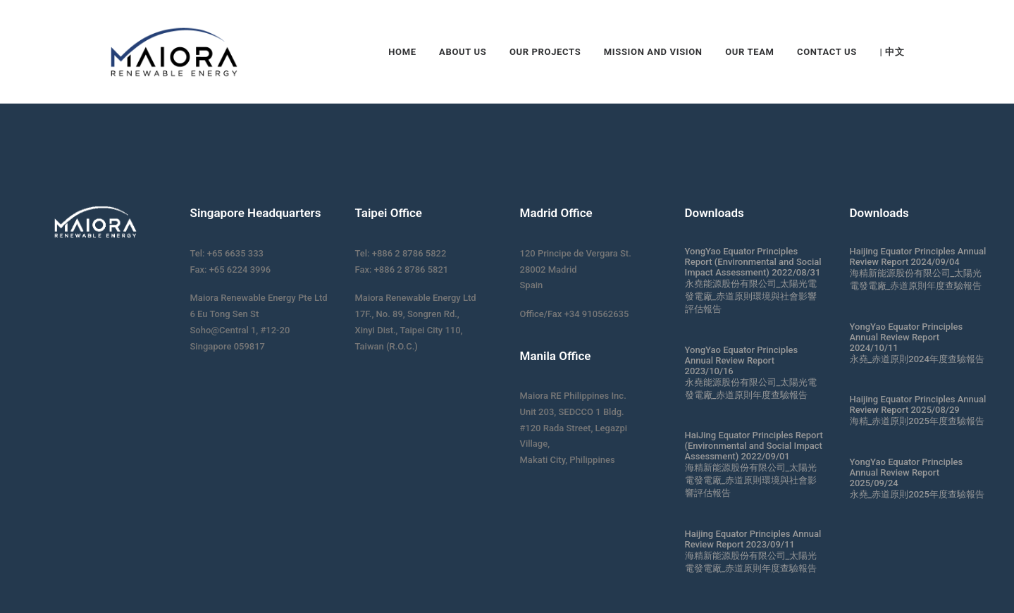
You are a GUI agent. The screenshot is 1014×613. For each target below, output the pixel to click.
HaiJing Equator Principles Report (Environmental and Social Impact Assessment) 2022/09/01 (754, 446)
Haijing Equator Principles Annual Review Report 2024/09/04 (918, 256)
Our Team (749, 52)
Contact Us (827, 52)
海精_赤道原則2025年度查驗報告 (917, 421)
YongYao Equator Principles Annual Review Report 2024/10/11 (906, 337)
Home (402, 52)
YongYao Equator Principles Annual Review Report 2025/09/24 (906, 472)
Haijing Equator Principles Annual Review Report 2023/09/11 (753, 539)
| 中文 (891, 51)
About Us (462, 52)
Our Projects (545, 52)
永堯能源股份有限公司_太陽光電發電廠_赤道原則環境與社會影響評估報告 (751, 296)
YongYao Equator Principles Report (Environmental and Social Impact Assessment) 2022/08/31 (753, 262)
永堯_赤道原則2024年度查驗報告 (917, 359)
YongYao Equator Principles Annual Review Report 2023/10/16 (741, 360)
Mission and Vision (653, 52)
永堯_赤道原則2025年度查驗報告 (917, 494)
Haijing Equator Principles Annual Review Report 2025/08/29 (918, 404)
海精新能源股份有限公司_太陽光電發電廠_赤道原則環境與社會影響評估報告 (751, 480)
